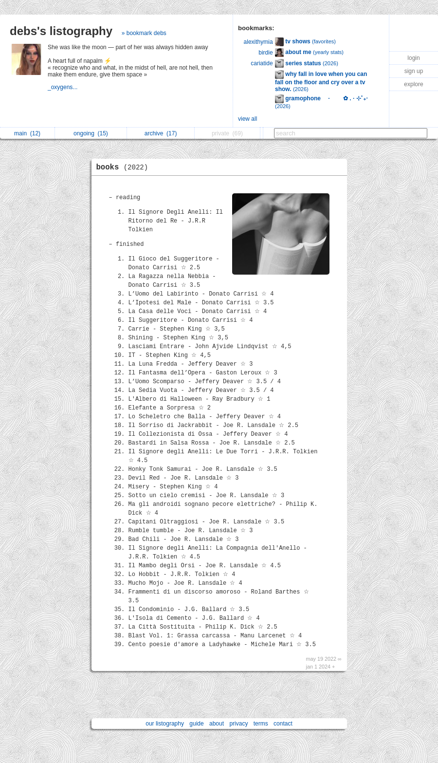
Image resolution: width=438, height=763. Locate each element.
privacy (238, 723)
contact (283, 723)
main (27, 133)
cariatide (262, 63)
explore (413, 84)
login (413, 58)
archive (161, 133)
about (216, 723)
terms (261, 723)
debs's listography (61, 30)
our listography (165, 723)
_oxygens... (63, 87)
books (124, 167)
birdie (265, 52)
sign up (413, 71)
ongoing (90, 133)
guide (196, 723)
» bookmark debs (144, 33)
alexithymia (258, 41)
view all (247, 118)
